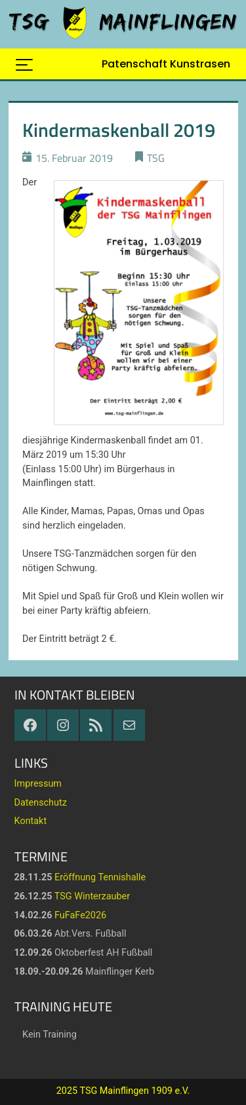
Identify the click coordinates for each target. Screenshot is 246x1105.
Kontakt (30, 821)
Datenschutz (40, 802)
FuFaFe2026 (80, 915)
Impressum (38, 783)
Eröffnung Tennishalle (100, 877)
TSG (156, 158)
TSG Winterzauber (92, 896)
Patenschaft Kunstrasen (166, 63)
